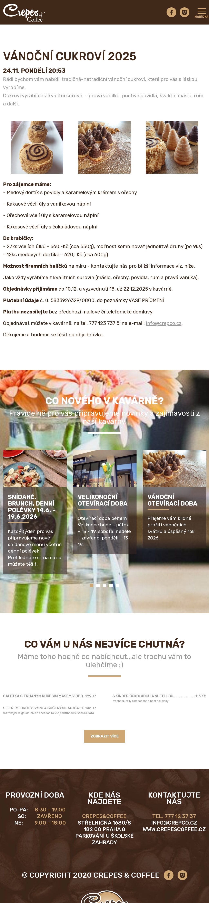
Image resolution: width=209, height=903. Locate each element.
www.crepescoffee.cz (174, 829)
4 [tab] (111, 585)
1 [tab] (91, 585)
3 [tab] (104, 585)
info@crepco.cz (163, 323)
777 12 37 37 (180, 816)
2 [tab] (98, 585)
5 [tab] (117, 585)
